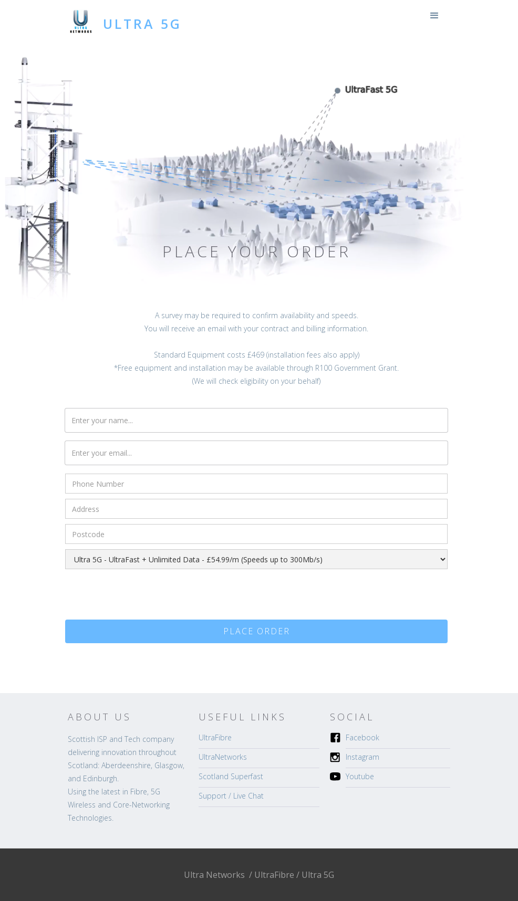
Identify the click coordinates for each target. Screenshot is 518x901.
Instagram (362, 757)
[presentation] (145, 594)
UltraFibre (215, 737)
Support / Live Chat (231, 796)
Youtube (360, 776)
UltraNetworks (223, 757)
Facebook (362, 737)
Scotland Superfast (231, 776)
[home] (125, 19)
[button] (434, 16)
